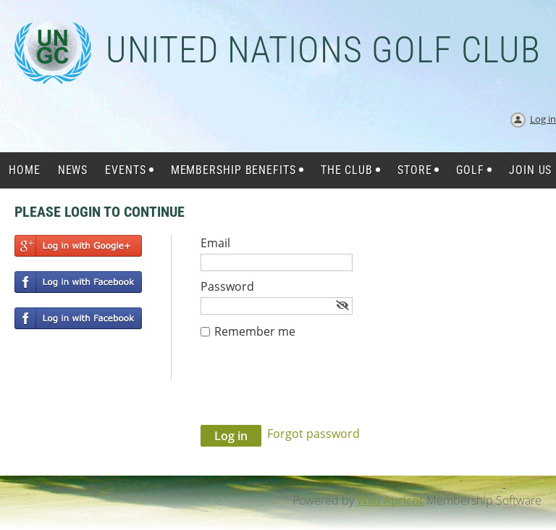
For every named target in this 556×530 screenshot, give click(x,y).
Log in (543, 118)
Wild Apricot (390, 500)
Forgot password (313, 434)
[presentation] (311, 389)
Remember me (254, 331)
